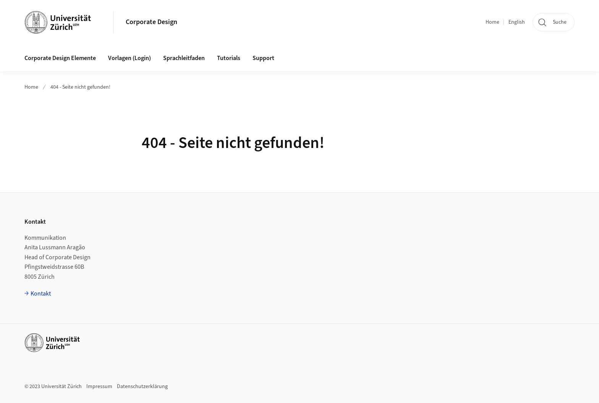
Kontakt (41, 293)
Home (492, 22)
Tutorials (228, 58)
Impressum (99, 386)
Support (263, 58)
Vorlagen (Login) (129, 58)
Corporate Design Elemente (60, 58)
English (516, 22)
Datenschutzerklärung (142, 386)
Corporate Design (151, 22)
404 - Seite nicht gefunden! (80, 87)
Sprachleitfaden (184, 58)
